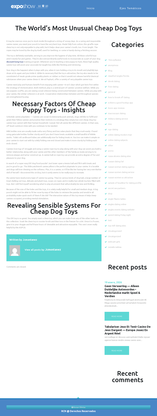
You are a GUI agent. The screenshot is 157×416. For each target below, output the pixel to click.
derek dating (114, 81)
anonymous (113, 65)
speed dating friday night (119, 215)
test (110, 220)
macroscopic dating (117, 113)
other (110, 145)
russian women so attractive (120, 177)
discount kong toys (14, 62)
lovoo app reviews (116, 108)
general (111, 92)
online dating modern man (120, 135)
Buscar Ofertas (78, 407)
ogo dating (113, 129)
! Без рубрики (114, 60)
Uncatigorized (114, 236)
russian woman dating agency (121, 167)
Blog (110, 71)
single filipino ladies (117, 199)
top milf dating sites (117, 226)
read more (116, 316)
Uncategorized (115, 231)
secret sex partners (116, 188)
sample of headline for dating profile (124, 183)
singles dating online (117, 204)
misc (110, 124)
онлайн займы (114, 247)
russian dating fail (116, 161)
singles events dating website (121, 210)
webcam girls (114, 242)
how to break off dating (119, 97)
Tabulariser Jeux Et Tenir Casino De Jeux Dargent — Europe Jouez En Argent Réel (128, 330)
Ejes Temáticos (131, 8)
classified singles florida (118, 76)
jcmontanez (30, 239)
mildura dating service (118, 119)
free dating (113, 87)
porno (111, 151)
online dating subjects (118, 140)
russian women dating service (121, 172)
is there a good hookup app (120, 103)
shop (110, 193)
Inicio (93, 8)
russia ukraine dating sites (119, 156)
